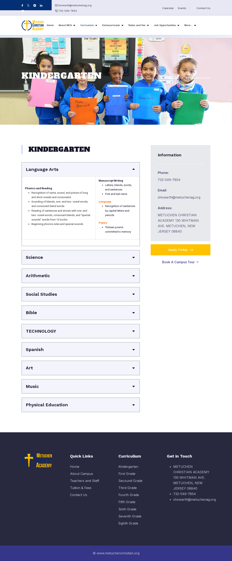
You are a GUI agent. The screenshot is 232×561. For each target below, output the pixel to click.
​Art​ (29, 367)
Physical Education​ (47, 404)
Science (34, 257)
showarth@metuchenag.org (75, 5)
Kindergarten (128, 470)
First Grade (126, 477)
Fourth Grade (128, 498)
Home (50, 25)
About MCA (65, 25)
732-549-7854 (67, 10)
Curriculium (87, 25)
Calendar (168, 8)
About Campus (81, 477)
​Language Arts (42, 169)
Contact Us (203, 8)
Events (182, 8)
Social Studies (41, 294)
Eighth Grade (128, 527)
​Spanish (35, 349)
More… (188, 25)
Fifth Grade (126, 506)
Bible (31, 312)
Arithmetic (38, 275)
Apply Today (181, 250)
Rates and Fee (137, 25)
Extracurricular (111, 25)
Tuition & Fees (80, 491)
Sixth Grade (127, 513)
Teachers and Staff (84, 484)
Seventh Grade (129, 520)
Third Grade (127, 491)
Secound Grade (130, 484)
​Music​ (32, 386)
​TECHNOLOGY (41, 331)
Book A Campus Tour (180, 262)
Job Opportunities (165, 25)
